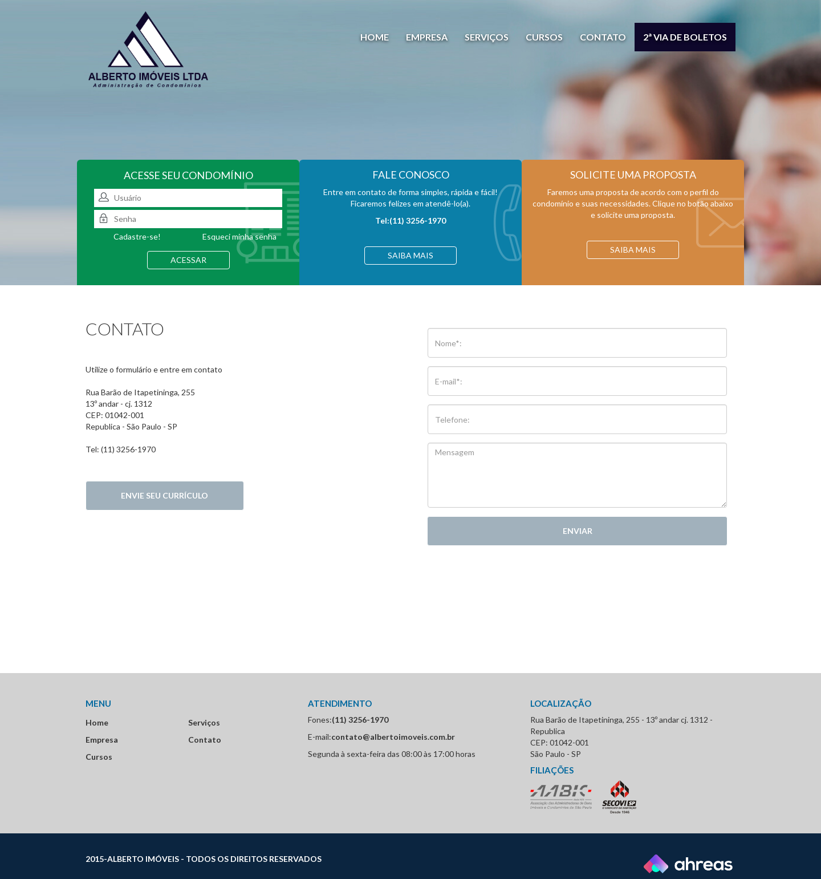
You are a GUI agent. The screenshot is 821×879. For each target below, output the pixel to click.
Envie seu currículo (164, 495)
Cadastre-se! (137, 236)
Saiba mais (410, 255)
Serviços (487, 36)
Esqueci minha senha (239, 236)
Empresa (427, 36)
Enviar (577, 531)
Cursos (544, 36)
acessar (188, 260)
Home (374, 36)
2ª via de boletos (685, 36)
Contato (603, 36)
